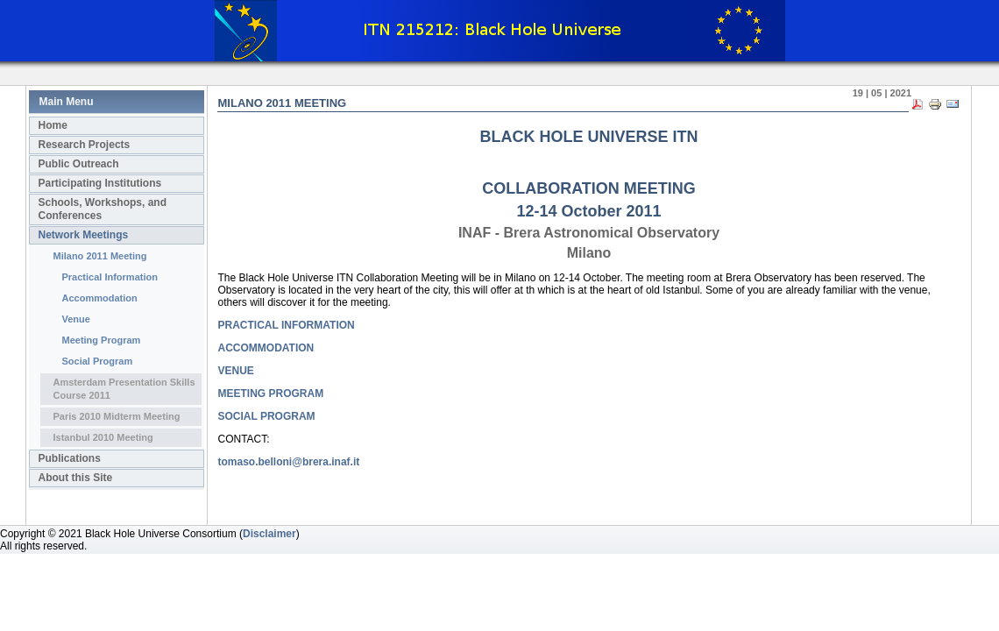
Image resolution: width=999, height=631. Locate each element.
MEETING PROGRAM (271, 393)
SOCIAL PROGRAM (266, 416)
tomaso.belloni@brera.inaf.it (289, 462)
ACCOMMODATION (266, 348)
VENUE (236, 371)
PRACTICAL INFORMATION (286, 325)
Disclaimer (269, 534)
